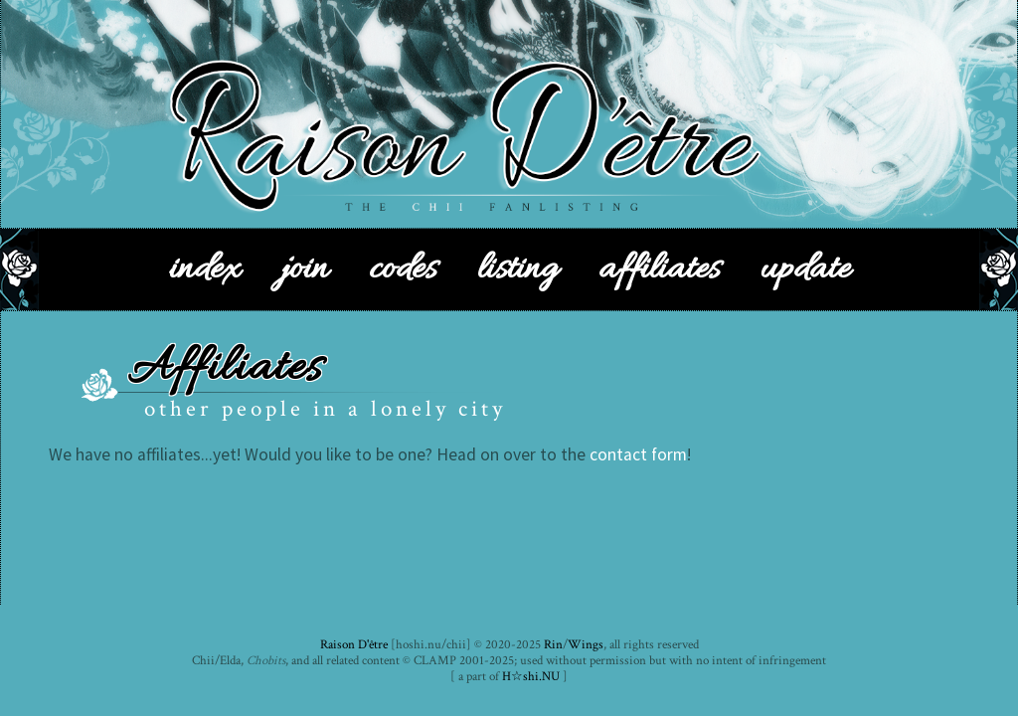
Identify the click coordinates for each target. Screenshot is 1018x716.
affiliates (659, 269)
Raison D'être (354, 644)
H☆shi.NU (531, 676)
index (204, 269)
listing (517, 269)
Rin (553, 644)
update (805, 269)
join (304, 269)
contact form (638, 454)
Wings (585, 644)
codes (402, 269)
